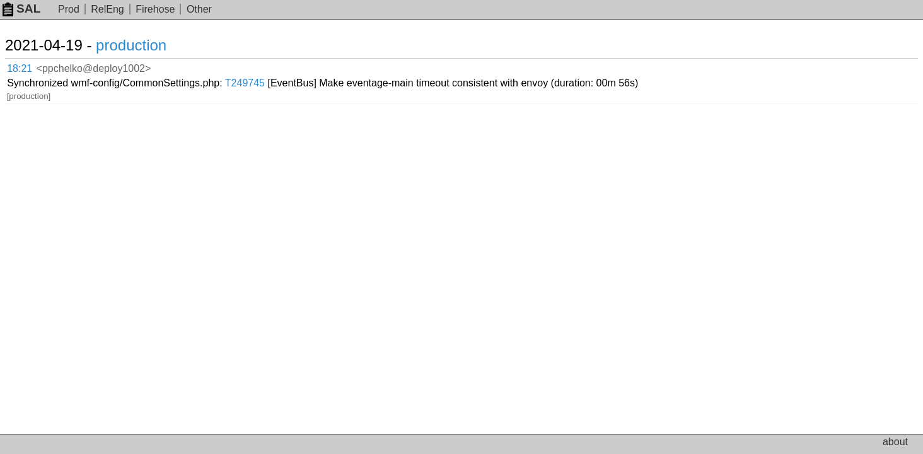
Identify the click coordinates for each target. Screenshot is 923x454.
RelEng (107, 9)
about (895, 441)
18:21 (32, 66)
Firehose (155, 9)
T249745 (385, 66)
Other (199, 9)
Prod (68, 9)
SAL (21, 8)
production (146, 45)
